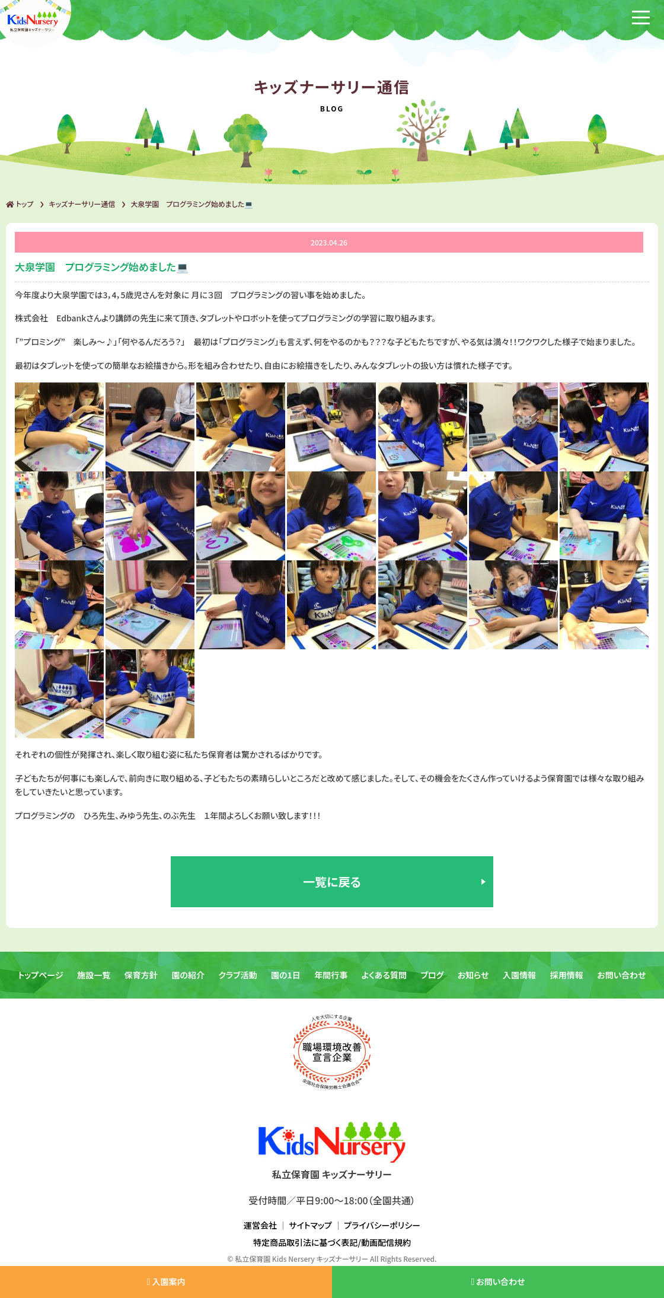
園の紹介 (188, 975)
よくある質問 (384, 975)
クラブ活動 (238, 975)
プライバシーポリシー (382, 1225)
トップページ (40, 975)
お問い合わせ (621, 975)
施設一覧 (93, 975)
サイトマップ (310, 1225)
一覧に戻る (332, 881)
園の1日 (286, 975)
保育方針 (141, 975)
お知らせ (473, 975)
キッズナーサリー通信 (82, 204)
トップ (19, 204)
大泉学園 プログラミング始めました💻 (191, 204)
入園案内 (165, 1281)
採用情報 (566, 975)
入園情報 (519, 975)
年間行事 (330, 975)
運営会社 (260, 1225)
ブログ (432, 975)
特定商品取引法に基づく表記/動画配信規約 (332, 1242)
